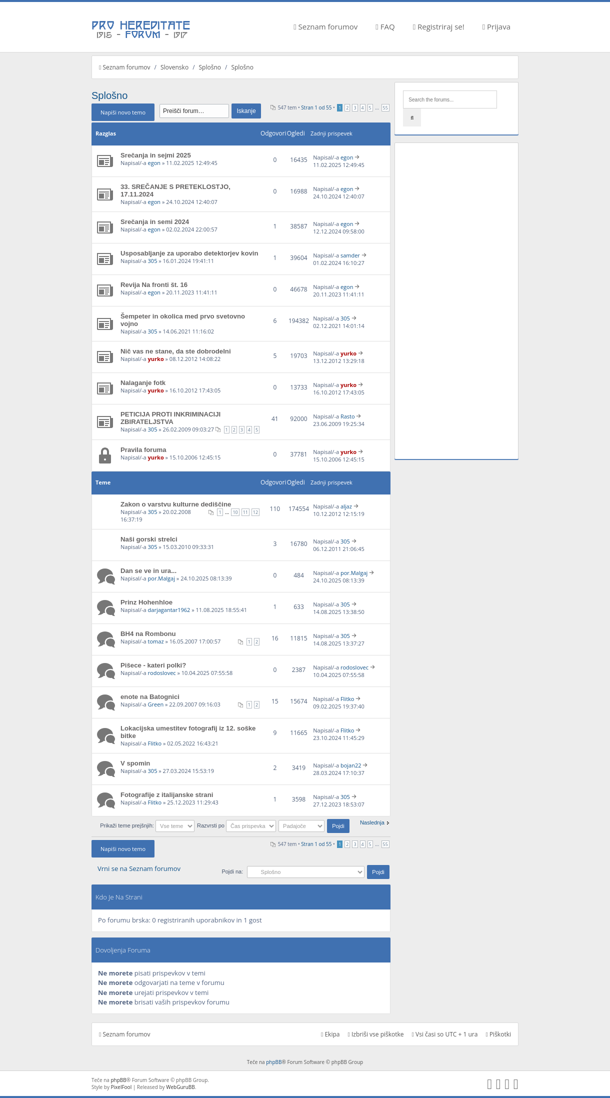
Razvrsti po (236, 825)
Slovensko (174, 67)
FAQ (385, 27)
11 (245, 512)
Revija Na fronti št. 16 (154, 284)
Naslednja (372, 823)
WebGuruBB (180, 1087)
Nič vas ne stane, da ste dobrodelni (175, 351)
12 (255, 512)
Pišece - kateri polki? (153, 665)
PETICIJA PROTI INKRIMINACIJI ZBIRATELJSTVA (170, 418)
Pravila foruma (143, 450)
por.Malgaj (161, 578)
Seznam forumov (326, 27)
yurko (156, 358)
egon (154, 162)
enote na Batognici (150, 696)
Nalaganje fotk (143, 382)
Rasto (347, 416)
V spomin (135, 763)
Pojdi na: (232, 871)
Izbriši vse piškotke (376, 1034)
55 (385, 107)
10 (235, 512)
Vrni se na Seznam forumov (139, 868)
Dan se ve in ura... (148, 570)
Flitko (347, 698)
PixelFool (121, 1087)
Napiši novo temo (123, 112)
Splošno (210, 67)
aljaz (346, 506)
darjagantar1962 (169, 610)
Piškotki (498, 1034)
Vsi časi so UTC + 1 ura (445, 1034)
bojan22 (351, 765)
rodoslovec (162, 672)
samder (350, 255)
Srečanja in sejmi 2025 (155, 155)
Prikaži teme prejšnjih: (147, 825)
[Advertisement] (456, 301)
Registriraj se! (438, 27)
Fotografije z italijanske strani (166, 794)
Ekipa (330, 1034)
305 (153, 260)
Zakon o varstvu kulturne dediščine (175, 504)
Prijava (496, 27)
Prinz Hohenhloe (146, 602)
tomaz (156, 641)
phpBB (274, 1062)
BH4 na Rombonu (148, 634)
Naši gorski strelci (149, 539)
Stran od (316, 107)
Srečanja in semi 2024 (154, 222)
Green (156, 704)
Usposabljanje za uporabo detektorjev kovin (189, 253)
